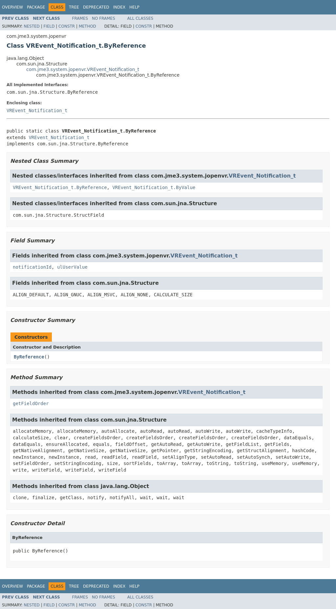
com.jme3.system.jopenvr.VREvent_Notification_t (82, 69)
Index (119, 7)
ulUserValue (72, 267)
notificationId (32, 267)
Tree (74, 7)
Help (134, 7)
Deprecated (96, 7)
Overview (12, 7)
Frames (80, 18)
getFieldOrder (31, 403)
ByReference (29, 356)
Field (48, 26)
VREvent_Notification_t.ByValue (153, 187)
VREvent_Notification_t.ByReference (60, 187)
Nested (31, 26)
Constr (66, 26)
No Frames (103, 18)
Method (87, 26)
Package (36, 7)
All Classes (140, 18)
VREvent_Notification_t (37, 110)
